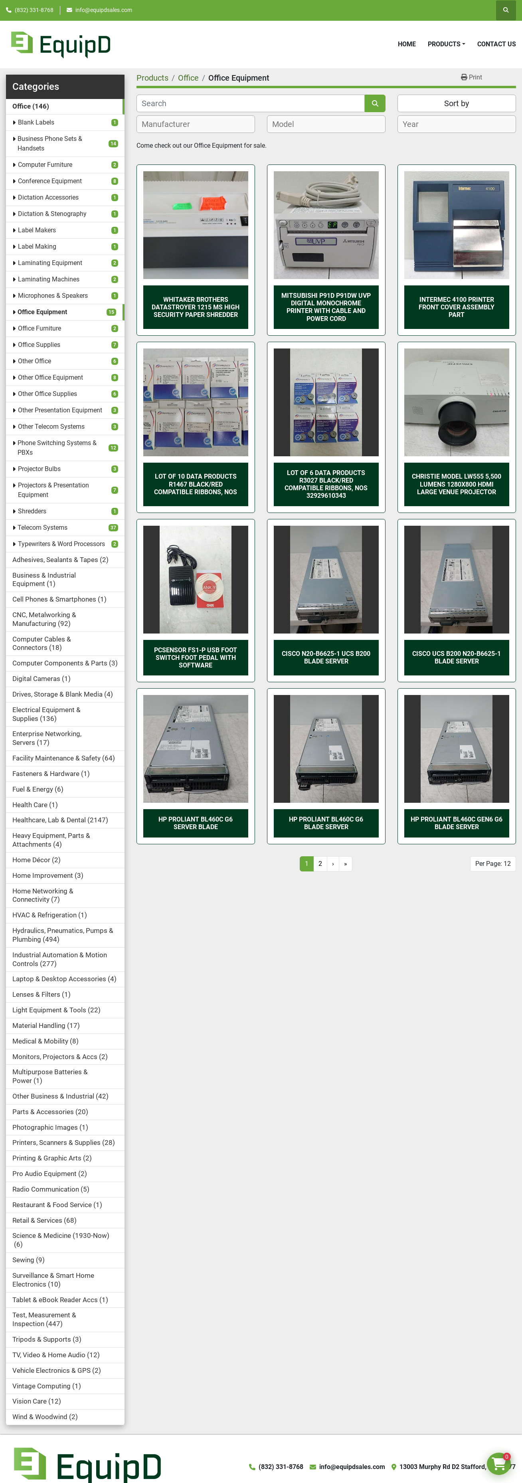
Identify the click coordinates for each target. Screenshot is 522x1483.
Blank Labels (36, 122)
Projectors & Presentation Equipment (53, 490)
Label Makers (37, 230)
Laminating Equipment (50, 263)
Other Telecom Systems (51, 426)
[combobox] (195, 124)
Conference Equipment (50, 181)
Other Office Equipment (50, 377)
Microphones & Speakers (53, 295)
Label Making (37, 246)
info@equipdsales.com (103, 10)
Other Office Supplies (47, 394)
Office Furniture (39, 328)
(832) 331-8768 (34, 10)
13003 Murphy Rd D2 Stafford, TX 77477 (457, 1467)
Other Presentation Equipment (60, 410)
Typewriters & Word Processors (61, 544)
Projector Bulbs (39, 469)
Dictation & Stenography (52, 214)
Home (407, 44)
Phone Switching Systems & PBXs (57, 447)
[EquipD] (86, 1466)
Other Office (34, 361)
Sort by (456, 103)
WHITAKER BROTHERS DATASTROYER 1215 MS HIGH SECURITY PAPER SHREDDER (195, 307)
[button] (446, 44)
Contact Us (496, 44)
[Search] (250, 103)
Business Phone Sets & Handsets (50, 143)
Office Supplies (39, 344)
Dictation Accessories (48, 197)
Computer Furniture (45, 164)
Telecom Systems (42, 527)
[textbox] (170, 124)
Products (444, 44)
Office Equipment (42, 312)
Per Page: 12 (493, 863)
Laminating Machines (48, 279)
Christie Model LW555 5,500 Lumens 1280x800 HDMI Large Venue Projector (456, 484)
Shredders (32, 511)
